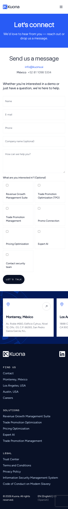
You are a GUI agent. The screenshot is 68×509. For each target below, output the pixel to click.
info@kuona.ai (34, 67)
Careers (8, 398)
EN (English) (45, 496)
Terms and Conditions (17, 465)
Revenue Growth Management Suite (26, 416)
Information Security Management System (30, 477)
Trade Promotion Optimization (22, 422)
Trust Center (11, 459)
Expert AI (9, 434)
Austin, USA (10, 391)
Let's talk (14, 279)
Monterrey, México (15, 379)
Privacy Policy (12, 471)
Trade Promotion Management (22, 441)
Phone (8, 128)
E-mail (8, 114)
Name (8, 101)
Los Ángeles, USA (14, 385)
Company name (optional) (19, 141)
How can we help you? (18, 154)
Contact (8, 373)
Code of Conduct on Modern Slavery (26, 484)
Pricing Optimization (16, 428)
